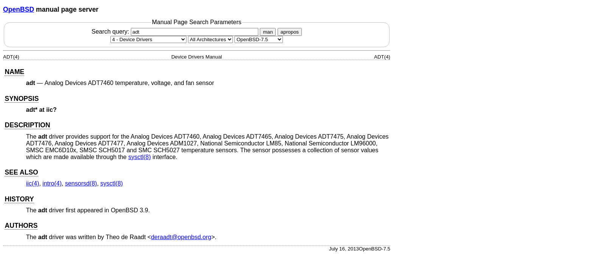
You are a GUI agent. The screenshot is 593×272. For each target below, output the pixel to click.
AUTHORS (21, 225)
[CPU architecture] (210, 39)
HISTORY (19, 199)
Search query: (176, 31)
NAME (14, 72)
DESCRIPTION (27, 125)
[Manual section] (148, 39)
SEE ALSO (21, 172)
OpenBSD (18, 9)
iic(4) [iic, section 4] (32, 183)
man (268, 32)
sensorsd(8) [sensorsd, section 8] (81, 183)
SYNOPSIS (22, 98)
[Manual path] (258, 39)
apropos (290, 32)
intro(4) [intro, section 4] (52, 183)
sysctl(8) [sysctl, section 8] (139, 157)
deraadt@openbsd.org (181, 237)
